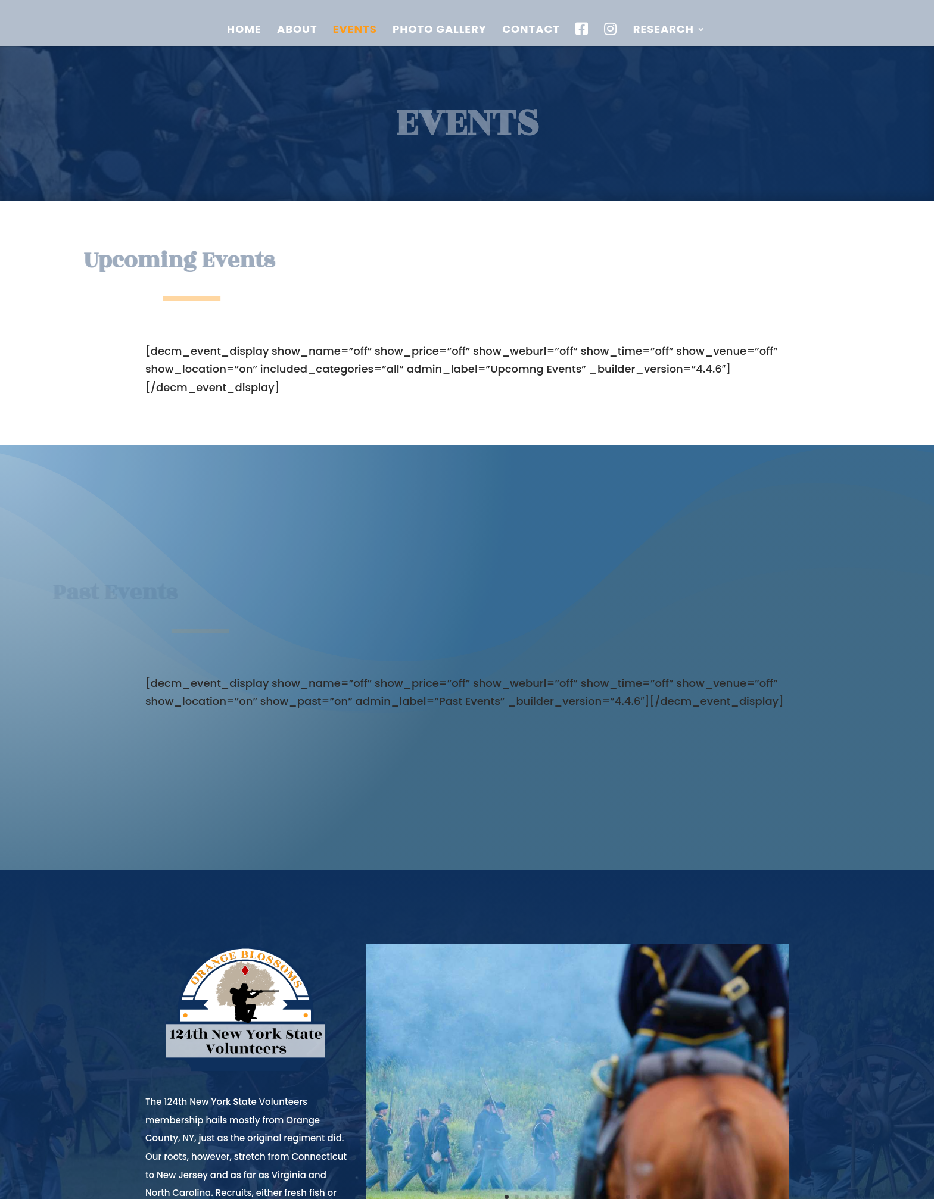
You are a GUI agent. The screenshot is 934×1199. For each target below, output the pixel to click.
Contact (531, 30)
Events (355, 30)
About (297, 30)
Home (244, 30)
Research (663, 30)
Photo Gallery (440, 30)
